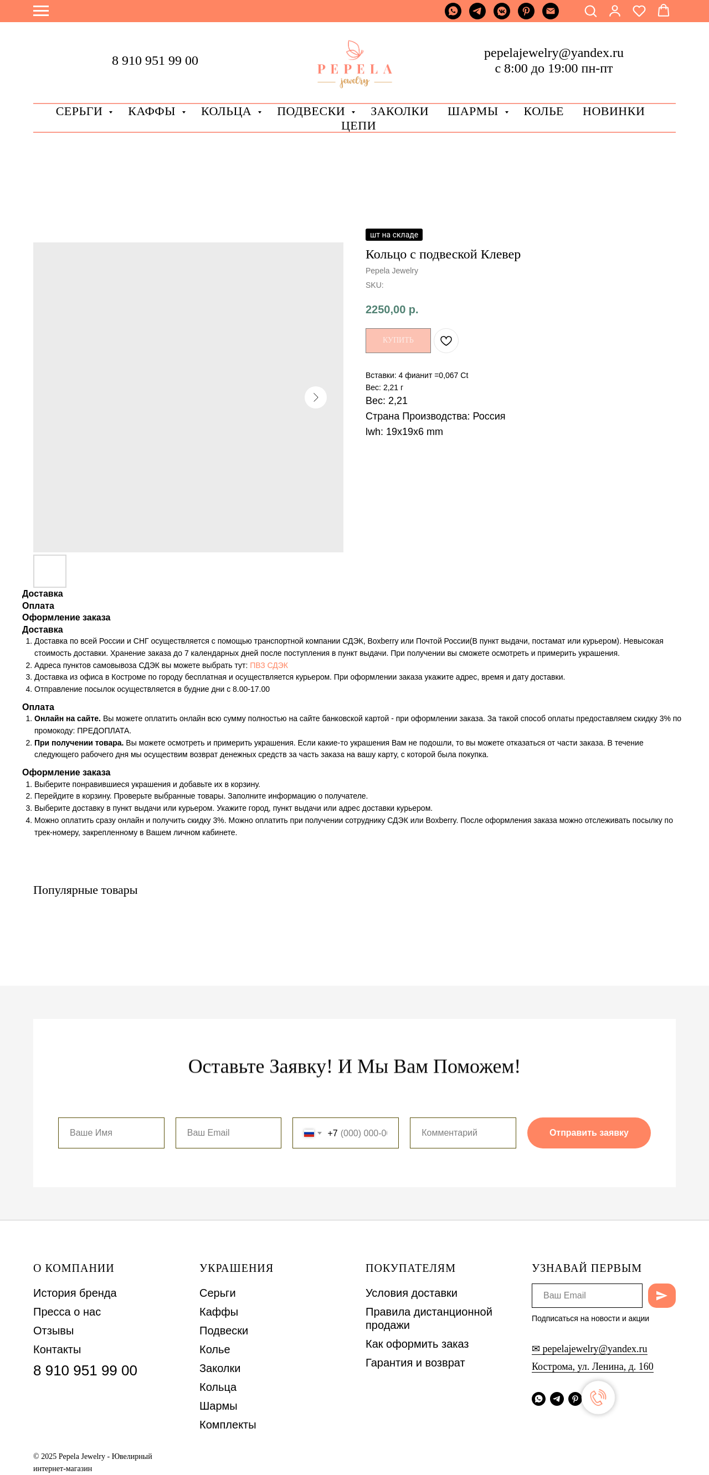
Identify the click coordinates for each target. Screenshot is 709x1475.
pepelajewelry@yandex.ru (554, 52)
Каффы (153, 111)
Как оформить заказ (417, 1344)
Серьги (81, 111)
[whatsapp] (453, 16)
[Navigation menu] (41, 11)
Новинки (614, 111)
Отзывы (53, 1330)
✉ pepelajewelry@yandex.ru (590, 1348)
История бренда (75, 1293)
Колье (544, 111)
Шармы (475, 111)
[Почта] (550, 16)
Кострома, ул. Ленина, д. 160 (593, 1366)
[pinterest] (526, 16)
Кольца (228, 111)
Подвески (223, 1330)
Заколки (219, 1368)
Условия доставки (412, 1293)
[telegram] (477, 16)
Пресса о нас (67, 1312)
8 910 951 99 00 (155, 60)
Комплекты (227, 1425)
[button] (590, 10)
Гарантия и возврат (415, 1363)
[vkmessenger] (502, 16)
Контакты (57, 1349)
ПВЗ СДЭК (269, 665)
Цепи (358, 125)
